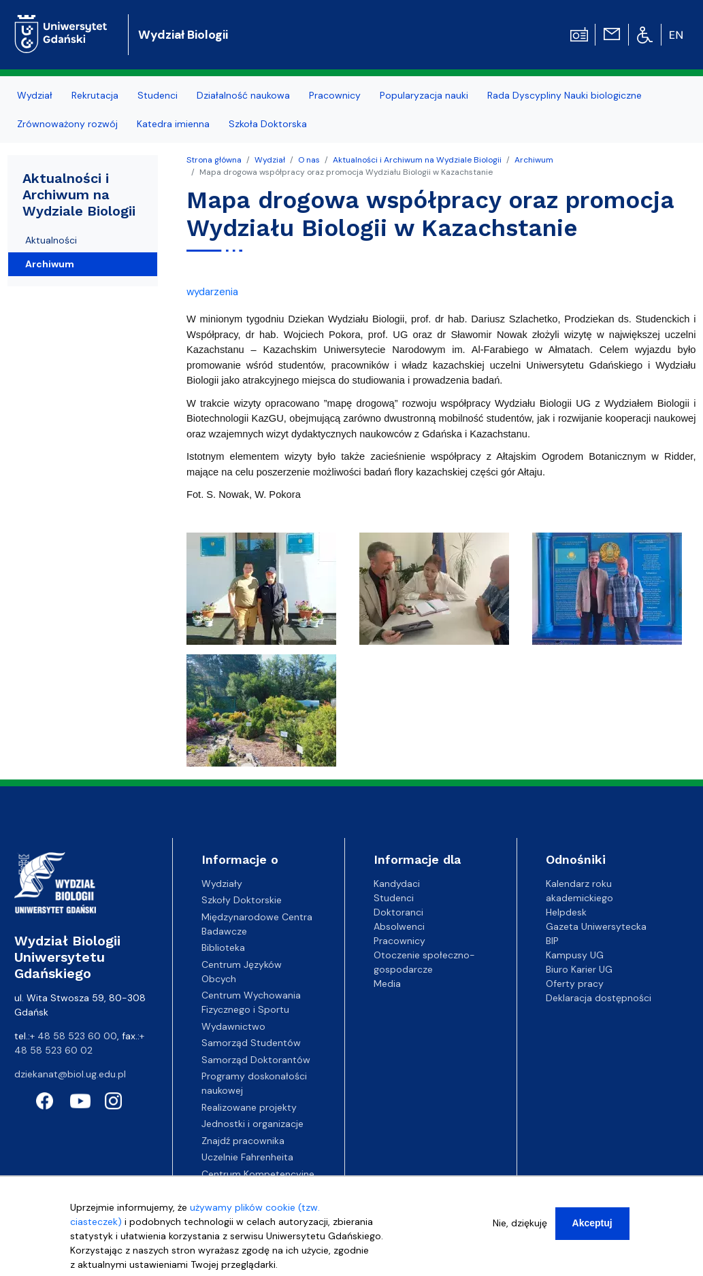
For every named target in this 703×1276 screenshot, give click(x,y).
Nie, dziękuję (520, 1226)
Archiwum (533, 159)
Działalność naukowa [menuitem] (243, 95)
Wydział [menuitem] (34, 95)
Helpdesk (566, 912)
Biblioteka (223, 947)
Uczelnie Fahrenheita (247, 1157)
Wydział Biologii (183, 34)
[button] (262, 593)
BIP (552, 941)
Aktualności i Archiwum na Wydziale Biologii (417, 159)
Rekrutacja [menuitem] (94, 95)
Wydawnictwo (233, 1026)
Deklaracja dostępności (598, 998)
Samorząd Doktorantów (255, 1060)
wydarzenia (212, 292)
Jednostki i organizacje (252, 1124)
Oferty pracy (575, 983)
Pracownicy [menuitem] (335, 95)
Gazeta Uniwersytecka (596, 926)
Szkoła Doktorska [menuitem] (268, 124)
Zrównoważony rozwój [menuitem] (67, 124)
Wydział (270, 159)
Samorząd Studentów (251, 1043)
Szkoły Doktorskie (241, 900)
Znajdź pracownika (242, 1141)
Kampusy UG (575, 955)
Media (387, 983)
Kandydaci (397, 883)
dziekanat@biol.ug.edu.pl (70, 1074)
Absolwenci (399, 926)
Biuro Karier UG (579, 969)
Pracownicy (399, 941)
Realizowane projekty (249, 1107)
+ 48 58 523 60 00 (73, 1036)
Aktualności (51, 240)
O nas (309, 159)
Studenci (394, 898)
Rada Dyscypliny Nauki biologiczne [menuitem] (564, 95)
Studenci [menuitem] (157, 95)
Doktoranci (398, 912)
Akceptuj (592, 1226)
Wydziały (221, 883)
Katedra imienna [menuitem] (173, 124)
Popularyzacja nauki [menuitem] (424, 95)
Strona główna (214, 159)
